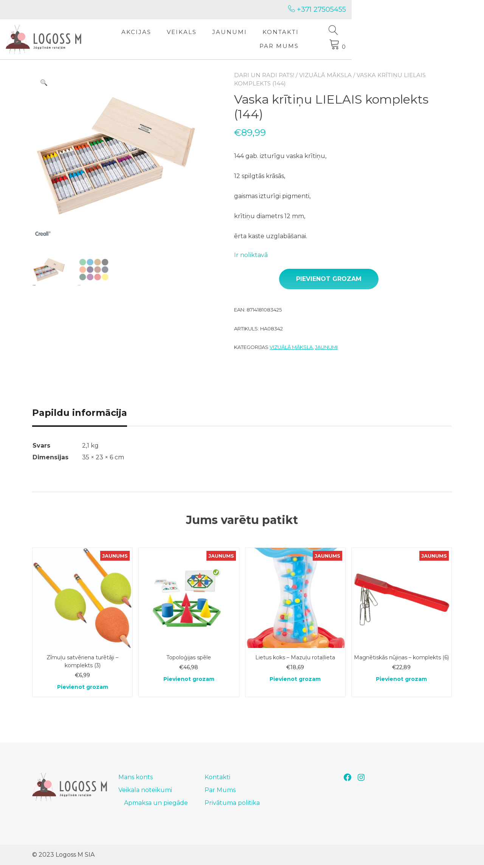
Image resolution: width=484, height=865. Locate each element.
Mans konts (135, 777)
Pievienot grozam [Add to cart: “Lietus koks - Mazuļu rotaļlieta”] (295, 679)
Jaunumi (272, 39)
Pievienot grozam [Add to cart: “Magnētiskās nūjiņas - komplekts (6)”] (401, 679)
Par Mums (377, 39)
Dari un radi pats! (264, 75)
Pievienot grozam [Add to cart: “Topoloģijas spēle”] (188, 679)
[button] (44, 82)
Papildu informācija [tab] (79, 412)
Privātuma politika (232, 802)
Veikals (225, 39)
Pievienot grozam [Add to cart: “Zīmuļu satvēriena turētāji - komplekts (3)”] (82, 687)
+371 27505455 (423, 9)
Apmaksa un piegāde (156, 802)
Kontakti (324, 39)
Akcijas (179, 39)
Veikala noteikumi (145, 790)
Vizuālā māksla (325, 75)
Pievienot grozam (328, 278)
